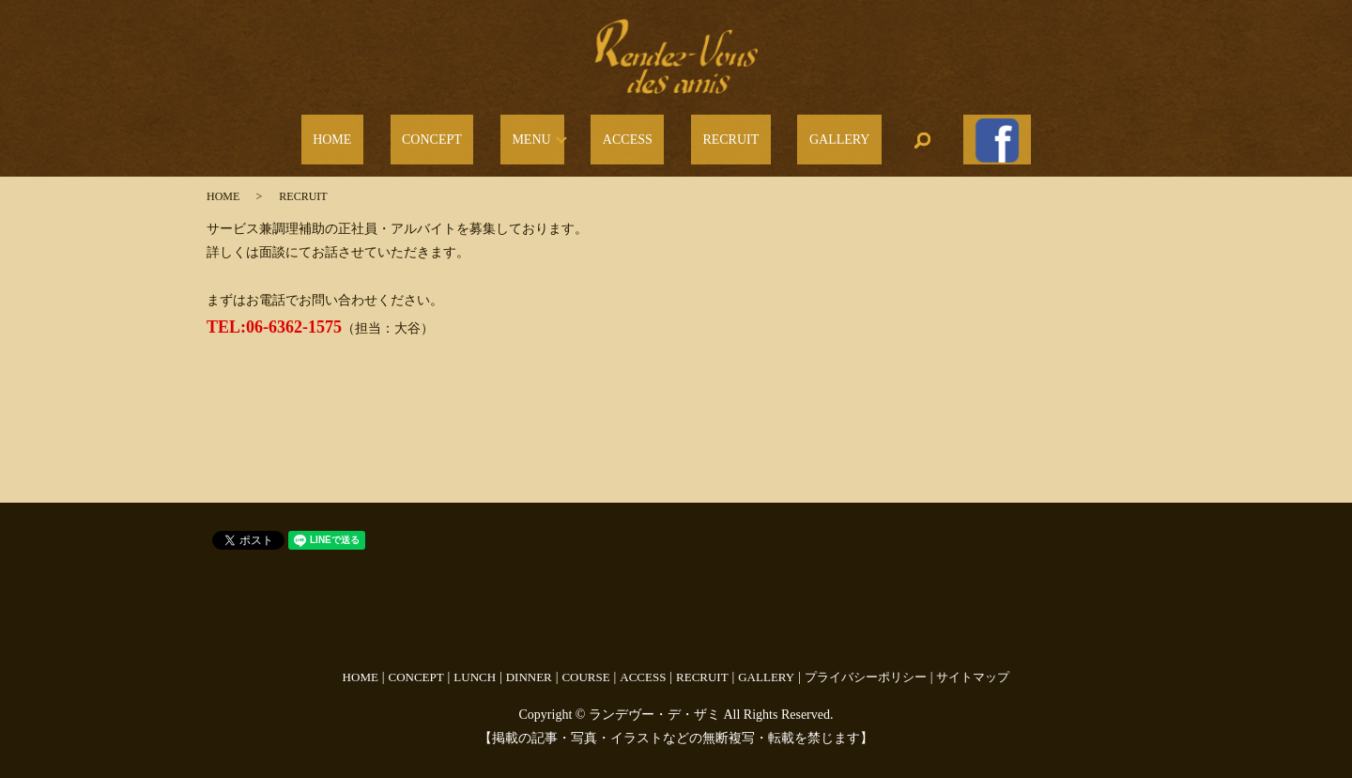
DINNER (529, 665)
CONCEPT (472, 135)
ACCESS (633, 135)
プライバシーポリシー (866, 665)
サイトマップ (972, 665)
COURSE (585, 665)
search (870, 134)
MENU (549, 135)
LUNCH (474, 665)
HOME (395, 135)
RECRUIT (713, 135)
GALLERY (798, 135)
